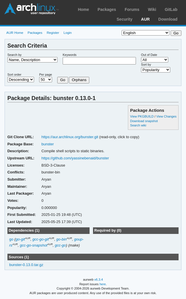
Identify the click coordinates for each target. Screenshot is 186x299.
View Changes (166, 116)
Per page (45, 74)
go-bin (61, 239)
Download (167, 19)
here (103, 284)
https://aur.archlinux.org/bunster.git (69, 137)
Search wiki (138, 125)
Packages (107, 9)
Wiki (152, 9)
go (11, 239)
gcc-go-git (40, 239)
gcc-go (60, 245)
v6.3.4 (98, 279)
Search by (14, 54)
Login (68, 32)
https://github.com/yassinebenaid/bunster (75, 158)
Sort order (14, 74)
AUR (145, 19)
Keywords (69, 54)
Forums (132, 9)
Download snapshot (144, 121)
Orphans (79, 80)
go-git (20, 239)
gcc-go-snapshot (33, 245)
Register (53, 32)
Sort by (146, 64)
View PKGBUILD (142, 116)
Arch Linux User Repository (31, 8)
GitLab (171, 9)
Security (124, 19)
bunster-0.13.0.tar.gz (26, 265)
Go (62, 80)
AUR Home (14, 32)
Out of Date (149, 54)
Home (83, 9)
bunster (47, 144)
